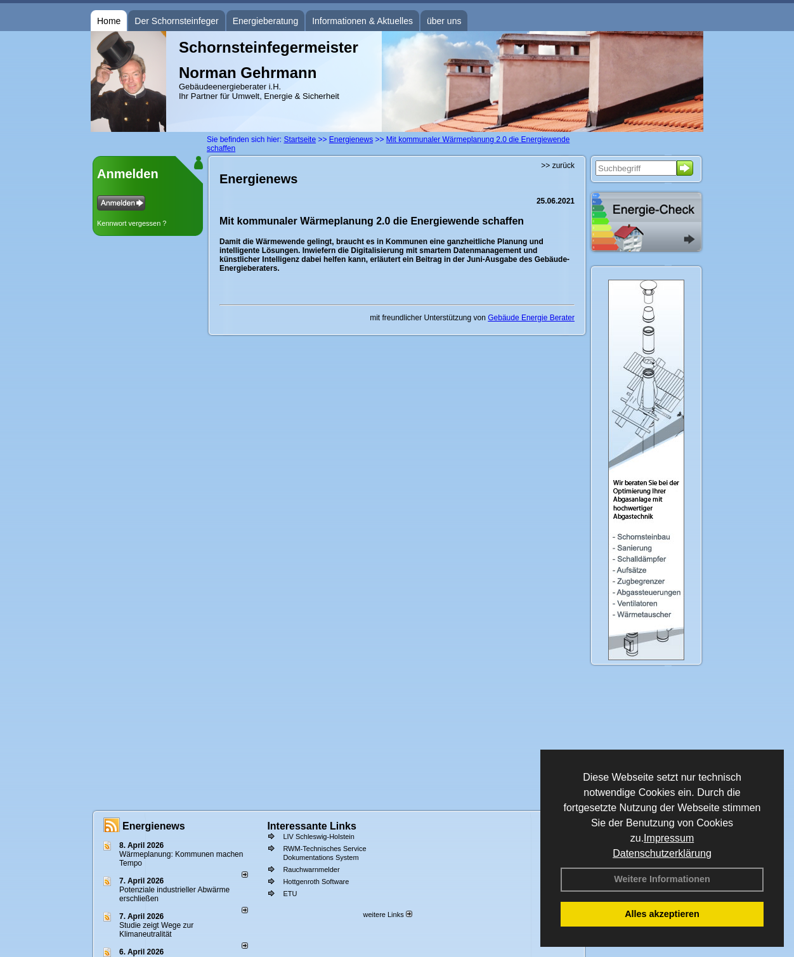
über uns (444, 21)
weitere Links (387, 914)
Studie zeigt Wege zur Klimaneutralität (156, 930)
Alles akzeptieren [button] (662, 914)
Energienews (153, 826)
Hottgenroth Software (316, 881)
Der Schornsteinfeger (176, 21)
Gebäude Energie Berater (531, 317)
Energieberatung (266, 21)
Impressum (669, 838)
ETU (290, 893)
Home (108, 21)
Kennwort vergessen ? (131, 223)
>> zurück (558, 165)
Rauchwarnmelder (311, 869)
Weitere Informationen (662, 879)
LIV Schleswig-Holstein (319, 836)
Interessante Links (311, 826)
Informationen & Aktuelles (362, 21)
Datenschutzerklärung (662, 853)
